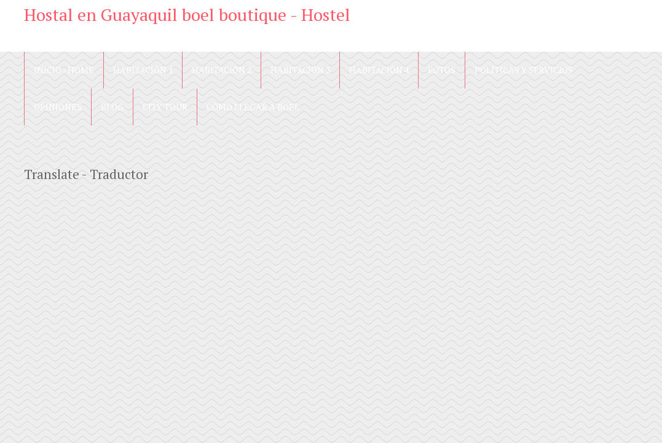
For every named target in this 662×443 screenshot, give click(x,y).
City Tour (165, 107)
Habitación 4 (379, 70)
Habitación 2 (221, 70)
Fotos (441, 70)
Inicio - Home (64, 70)
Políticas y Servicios (524, 70)
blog (112, 107)
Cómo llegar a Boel (253, 107)
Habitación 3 (300, 70)
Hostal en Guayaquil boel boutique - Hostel (187, 14)
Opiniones (58, 107)
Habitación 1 (143, 70)
